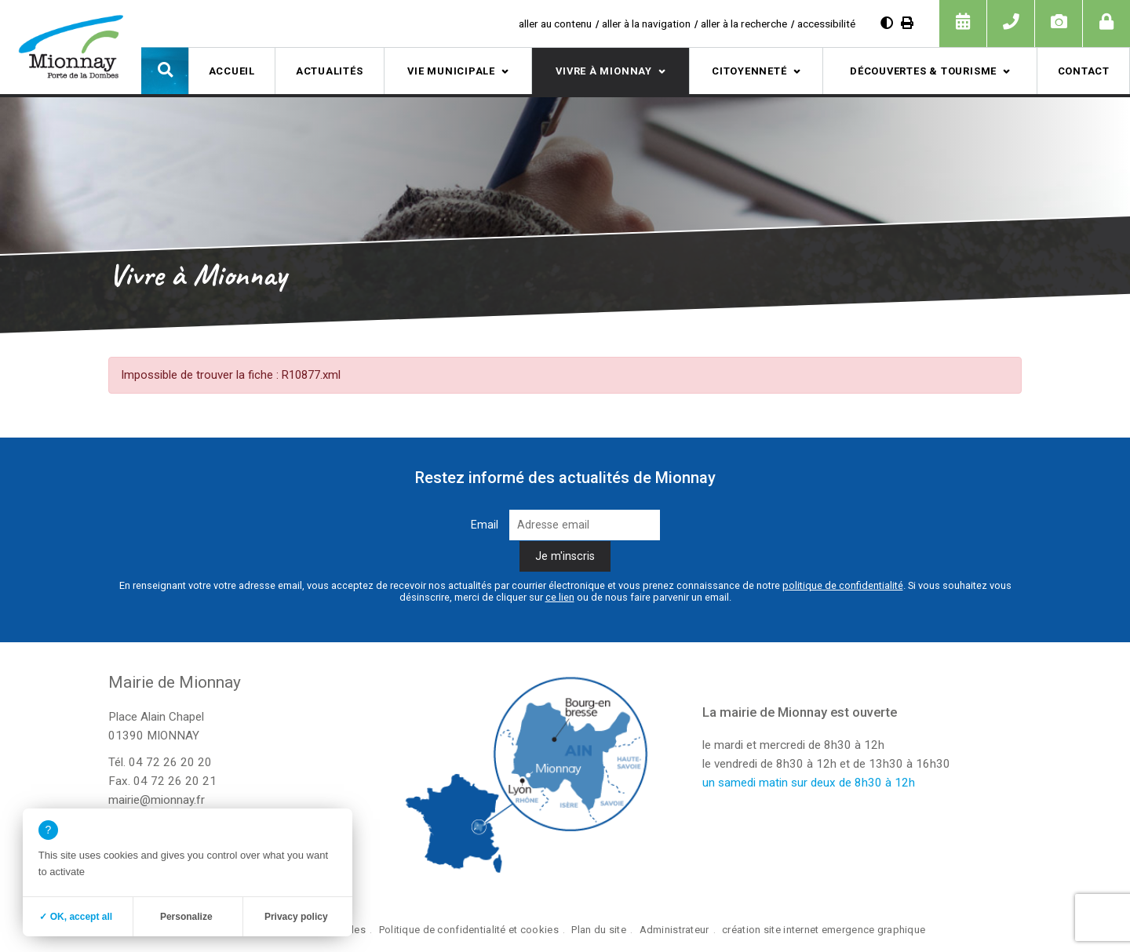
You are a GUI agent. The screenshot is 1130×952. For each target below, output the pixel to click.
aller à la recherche (744, 23)
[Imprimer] (907, 23)
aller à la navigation (646, 23)
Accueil (232, 71)
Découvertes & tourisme (923, 71)
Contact (1084, 71)
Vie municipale (451, 71)
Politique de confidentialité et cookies (469, 930)
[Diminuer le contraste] (886, 23)
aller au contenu (555, 23)
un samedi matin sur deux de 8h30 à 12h (808, 783)
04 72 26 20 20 (170, 762)
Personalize (186, 916)
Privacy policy (296, 916)
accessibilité (826, 23)
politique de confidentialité (842, 585)
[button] (164, 70)
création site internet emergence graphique (823, 930)
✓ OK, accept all (75, 916)
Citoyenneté (749, 71)
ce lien (559, 597)
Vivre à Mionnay (604, 71)
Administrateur (674, 930)
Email (484, 525)
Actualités (329, 71)
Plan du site (598, 930)
